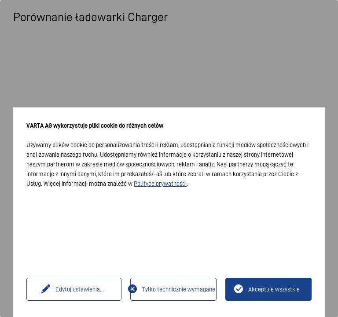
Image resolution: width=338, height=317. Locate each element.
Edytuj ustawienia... (79, 289)
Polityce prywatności (160, 183)
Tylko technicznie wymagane (178, 289)
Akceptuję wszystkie (274, 289)
